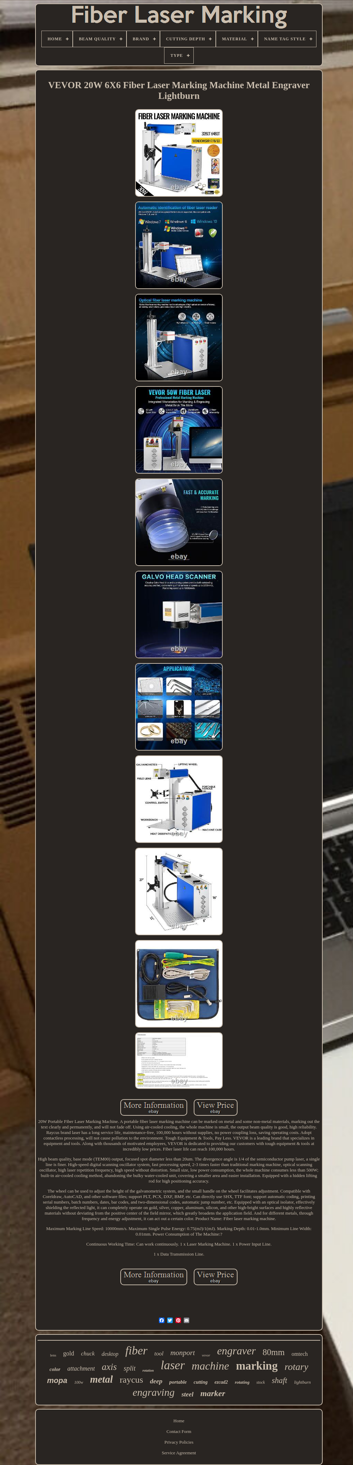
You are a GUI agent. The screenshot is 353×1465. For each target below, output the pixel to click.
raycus (131, 1380)
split (129, 1368)
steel (187, 1394)
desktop (110, 1354)
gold (68, 1353)
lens (53, 1355)
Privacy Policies (178, 1442)
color (55, 1369)
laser (173, 1365)
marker (212, 1393)
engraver (236, 1351)
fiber (136, 1350)
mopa (57, 1380)
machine (210, 1366)
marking (257, 1366)
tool (158, 1353)
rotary (296, 1366)
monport (182, 1353)
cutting (201, 1382)
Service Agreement (179, 1452)
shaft (279, 1380)
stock (260, 1382)
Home (178, 1420)
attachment (81, 1368)
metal (101, 1379)
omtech (300, 1354)
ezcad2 (221, 1382)
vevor (206, 1355)
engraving (154, 1392)
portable (178, 1382)
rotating (242, 1382)
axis (109, 1367)
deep (156, 1381)
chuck (88, 1353)
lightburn (302, 1382)
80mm (274, 1352)
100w (78, 1382)
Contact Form (179, 1431)
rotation (148, 1370)
